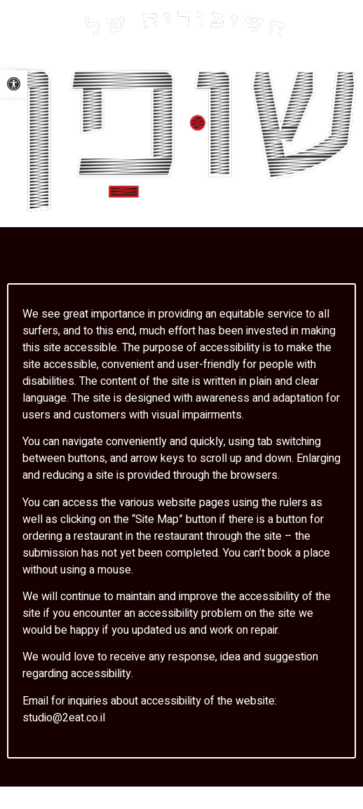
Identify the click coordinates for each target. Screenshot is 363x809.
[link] (13, 83)
